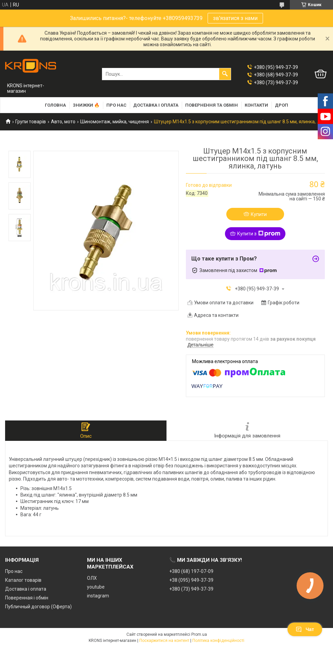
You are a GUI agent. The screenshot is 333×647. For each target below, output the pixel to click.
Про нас (116, 105)
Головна (55, 105)
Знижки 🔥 (86, 105)
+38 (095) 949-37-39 (191, 580)
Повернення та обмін (211, 105)
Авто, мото (63, 121)
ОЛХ (92, 578)
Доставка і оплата (155, 105)
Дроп (281, 105)
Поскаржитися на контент (164, 640)
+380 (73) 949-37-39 (191, 589)
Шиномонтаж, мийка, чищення (114, 121)
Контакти (256, 105)
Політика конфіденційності (218, 640)
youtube (96, 587)
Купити (259, 214)
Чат (305, 629)
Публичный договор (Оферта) (38, 606)
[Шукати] (225, 74)
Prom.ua (199, 634)
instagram (98, 595)
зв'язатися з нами (235, 18)
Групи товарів (30, 121)
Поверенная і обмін (26, 597)
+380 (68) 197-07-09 (191, 571)
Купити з (258, 234)
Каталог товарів (23, 580)
